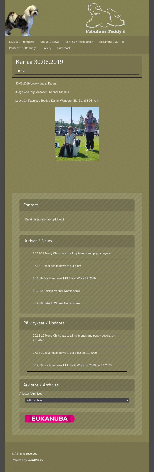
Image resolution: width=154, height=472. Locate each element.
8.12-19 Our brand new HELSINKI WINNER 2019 (64, 278)
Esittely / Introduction (79, 42)
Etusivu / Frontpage (21, 42)
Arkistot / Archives (30, 393)
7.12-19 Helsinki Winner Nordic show (56, 303)
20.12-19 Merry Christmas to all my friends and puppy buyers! (72, 253)
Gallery (47, 48)
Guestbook (64, 48)
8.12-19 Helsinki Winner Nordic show (56, 290)
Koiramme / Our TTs (112, 42)
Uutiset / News (49, 42)
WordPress (35, 460)
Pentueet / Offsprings (22, 48)
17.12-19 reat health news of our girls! (57, 265)
